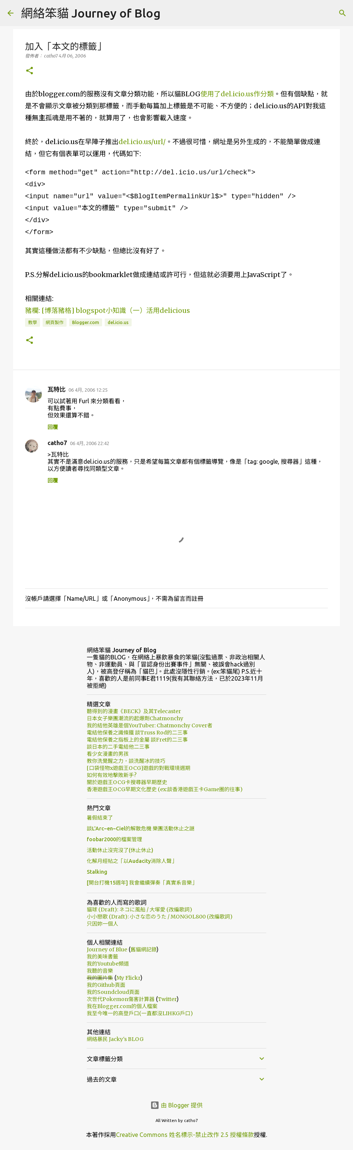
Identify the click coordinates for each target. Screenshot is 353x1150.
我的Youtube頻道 (108, 963)
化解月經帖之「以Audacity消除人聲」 (132, 861)
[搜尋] (342, 13)
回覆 (52, 427)
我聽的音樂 (100, 970)
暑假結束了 (100, 818)
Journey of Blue (107, 949)
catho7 (57, 442)
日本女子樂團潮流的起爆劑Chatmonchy (135, 718)
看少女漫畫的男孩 (108, 753)
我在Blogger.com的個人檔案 (122, 1006)
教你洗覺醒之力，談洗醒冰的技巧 (126, 761)
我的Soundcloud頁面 (113, 992)
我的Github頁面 (106, 985)
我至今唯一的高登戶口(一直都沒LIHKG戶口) (140, 1013)
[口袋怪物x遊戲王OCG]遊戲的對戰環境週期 (138, 768)
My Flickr (128, 978)
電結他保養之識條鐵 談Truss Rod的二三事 (137, 732)
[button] (29, 71)
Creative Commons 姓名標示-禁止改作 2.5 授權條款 (185, 1134)
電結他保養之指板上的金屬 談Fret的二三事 (137, 739)
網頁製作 (55, 322)
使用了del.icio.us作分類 (237, 94)
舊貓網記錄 (144, 949)
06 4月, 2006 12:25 (88, 389)
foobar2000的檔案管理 (114, 839)
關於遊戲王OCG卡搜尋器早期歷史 (127, 782)
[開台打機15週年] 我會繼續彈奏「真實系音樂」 (142, 883)
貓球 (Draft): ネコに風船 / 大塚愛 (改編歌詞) (139, 909)
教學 (32, 322)
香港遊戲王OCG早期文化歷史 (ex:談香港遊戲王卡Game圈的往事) (165, 789)
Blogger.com (85, 322)
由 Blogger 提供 (176, 1105)
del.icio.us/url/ (142, 141)
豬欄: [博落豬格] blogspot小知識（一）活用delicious (107, 310)
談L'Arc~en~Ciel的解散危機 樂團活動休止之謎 (140, 829)
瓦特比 (56, 389)
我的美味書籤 (102, 956)
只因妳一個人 (102, 923)
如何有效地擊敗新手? (111, 775)
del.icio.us (118, 322)
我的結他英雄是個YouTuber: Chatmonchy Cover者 (149, 725)
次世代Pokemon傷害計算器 (120, 999)
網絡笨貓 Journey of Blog (90, 13)
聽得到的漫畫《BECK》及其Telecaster (134, 711)
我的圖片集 (100, 978)
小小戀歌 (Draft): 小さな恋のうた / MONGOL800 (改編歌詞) (160, 916)
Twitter (167, 999)
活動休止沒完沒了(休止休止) (120, 850)
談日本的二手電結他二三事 (118, 746)
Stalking (97, 872)
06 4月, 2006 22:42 (89, 443)
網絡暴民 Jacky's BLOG (115, 1039)
